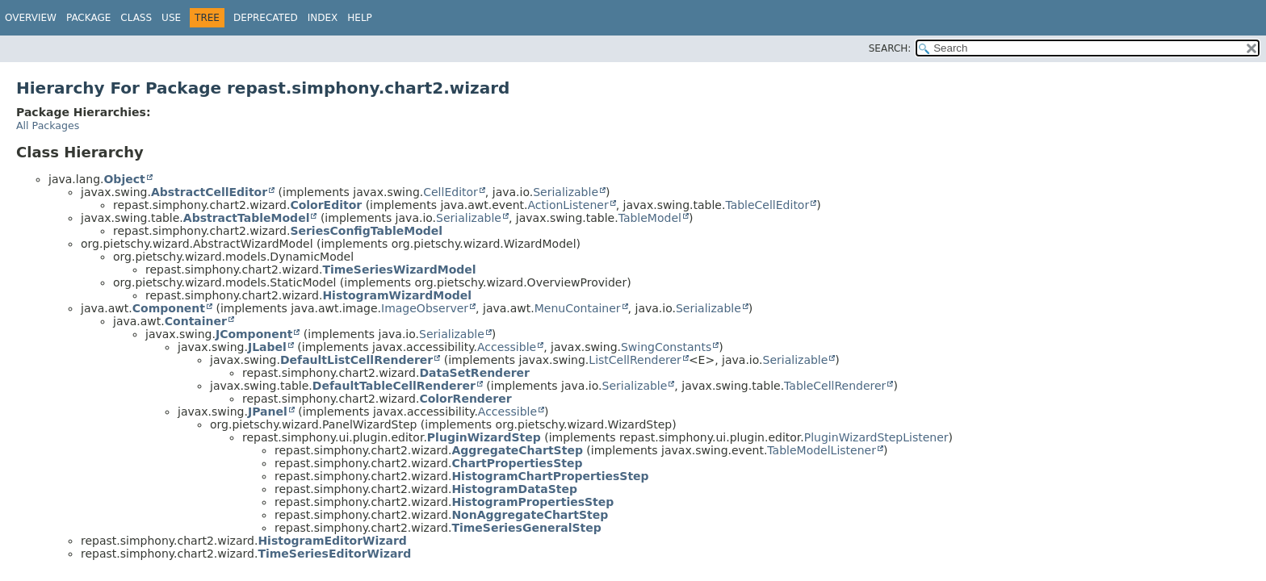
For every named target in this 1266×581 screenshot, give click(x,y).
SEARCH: (890, 48)
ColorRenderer (465, 398)
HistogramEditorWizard (332, 540)
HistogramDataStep (514, 489)
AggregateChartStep (517, 450)
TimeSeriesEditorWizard (334, 553)
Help (359, 17)
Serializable (565, 192)
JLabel (267, 347)
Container (196, 321)
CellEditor (450, 192)
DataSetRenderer (474, 372)
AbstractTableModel (246, 217)
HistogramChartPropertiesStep (549, 476)
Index (323, 17)
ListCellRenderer (635, 359)
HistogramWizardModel (397, 295)
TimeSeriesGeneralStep (526, 527)
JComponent (254, 334)
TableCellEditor (767, 205)
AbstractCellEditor (209, 192)
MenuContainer (577, 308)
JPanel (267, 411)
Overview (31, 17)
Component (168, 308)
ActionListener (567, 205)
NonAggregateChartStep (529, 514)
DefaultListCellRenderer (356, 359)
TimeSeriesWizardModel (399, 269)
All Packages (47, 125)
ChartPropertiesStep (516, 463)
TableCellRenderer (835, 385)
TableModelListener (821, 450)
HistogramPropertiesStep (532, 501)
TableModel (649, 217)
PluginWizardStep (484, 437)
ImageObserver (424, 308)
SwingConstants (666, 347)
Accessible (506, 347)
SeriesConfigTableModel (366, 230)
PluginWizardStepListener (876, 437)
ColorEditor (326, 205)
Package (88, 17)
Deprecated (265, 17)
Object (124, 179)
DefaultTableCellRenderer (394, 385)
